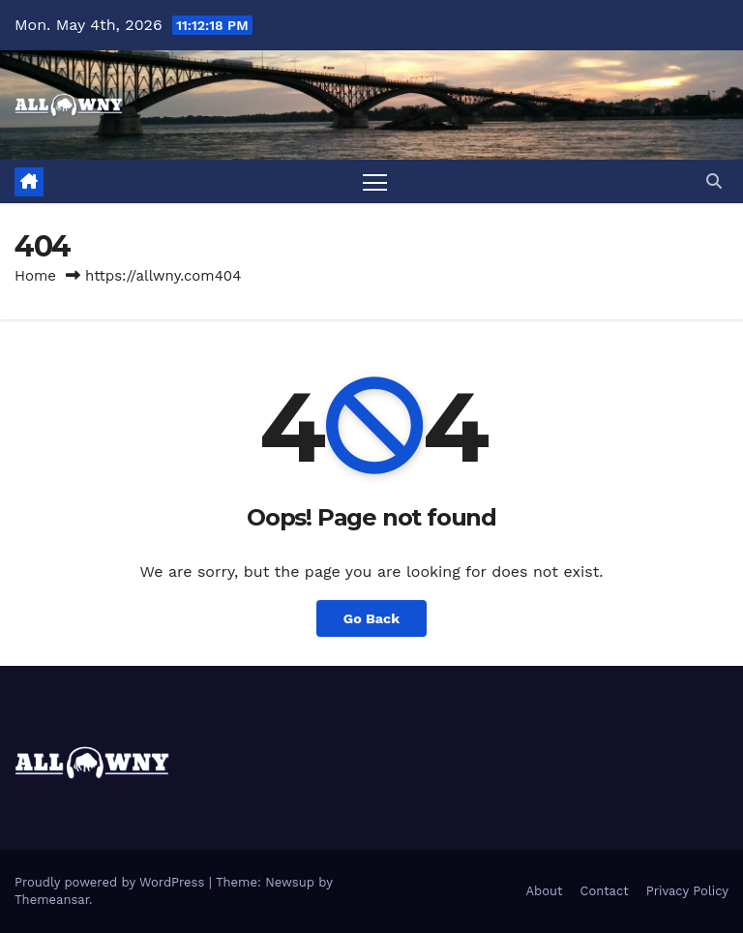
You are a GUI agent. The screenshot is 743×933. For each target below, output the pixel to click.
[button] (714, 181)
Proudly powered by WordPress (112, 882)
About (544, 891)
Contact (604, 891)
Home (35, 276)
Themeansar (52, 899)
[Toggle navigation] (375, 181)
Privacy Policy (687, 891)
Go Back (371, 618)
